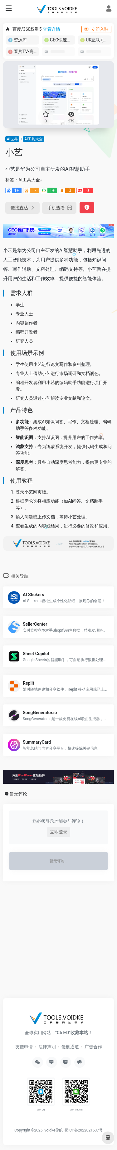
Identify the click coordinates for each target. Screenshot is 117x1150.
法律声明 (47, 1046)
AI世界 (12, 139)
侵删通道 (70, 1046)
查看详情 (51, 29)
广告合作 (93, 1046)
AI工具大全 (33, 139)
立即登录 (58, 831)
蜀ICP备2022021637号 (84, 1130)
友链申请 (24, 1046)
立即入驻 (96, 29)
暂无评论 (18, 793)
